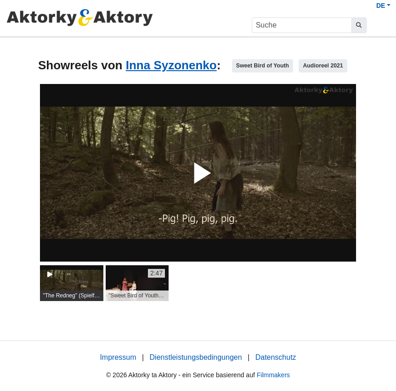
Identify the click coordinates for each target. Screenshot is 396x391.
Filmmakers (273, 375)
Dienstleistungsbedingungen (196, 357)
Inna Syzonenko (171, 65)
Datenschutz (275, 357)
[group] (71, 283)
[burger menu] (380, 25)
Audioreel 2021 (323, 65)
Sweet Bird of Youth (262, 65)
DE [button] (380, 5)
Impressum (118, 357)
